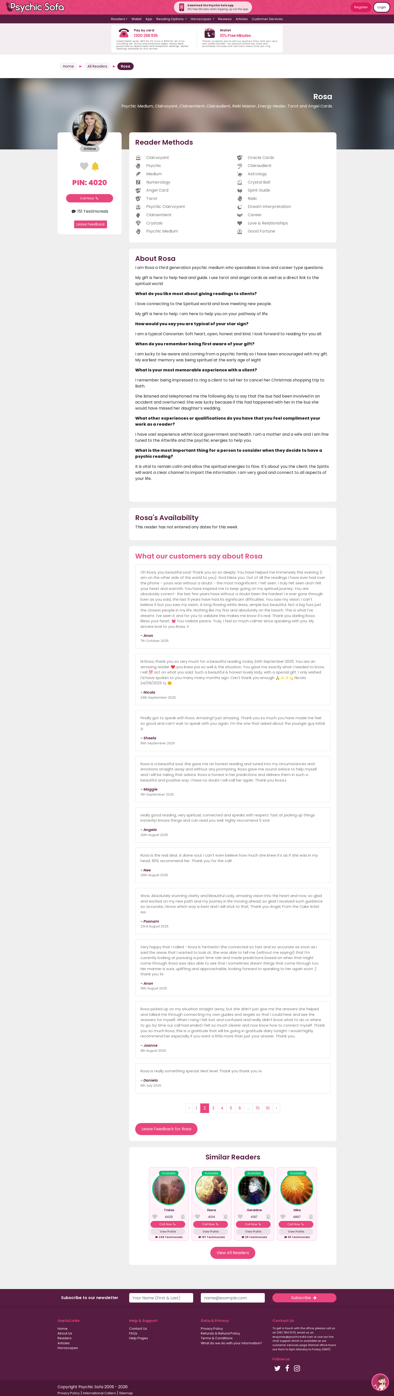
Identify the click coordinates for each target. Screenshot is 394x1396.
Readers (65, 1338)
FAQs (133, 1333)
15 (258, 1108)
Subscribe (304, 1298)
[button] (380, 1382)
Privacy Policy (212, 1328)
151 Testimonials (89, 211)
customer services (285, 1345)
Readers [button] (118, 19)
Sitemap (126, 1393)
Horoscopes (68, 1348)
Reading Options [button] (170, 19)
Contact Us (138, 1328)
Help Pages (138, 1338)
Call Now (90, 198)
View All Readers (233, 1253)
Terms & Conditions (217, 1338)
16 (268, 1108)
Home (68, 66)
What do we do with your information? (231, 1343)
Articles (242, 19)
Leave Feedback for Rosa (166, 1129)
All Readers (97, 66)
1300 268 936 (146, 35)
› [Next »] (276, 1108)
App (148, 19)
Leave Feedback (90, 224)
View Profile (168, 1232)
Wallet (136, 19)
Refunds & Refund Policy (220, 1333)
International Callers (99, 1393)
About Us (65, 1333)
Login (381, 7)
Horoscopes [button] (201, 19)
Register (361, 7)
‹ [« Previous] (189, 1108)
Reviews (225, 19)
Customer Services (267, 19)
